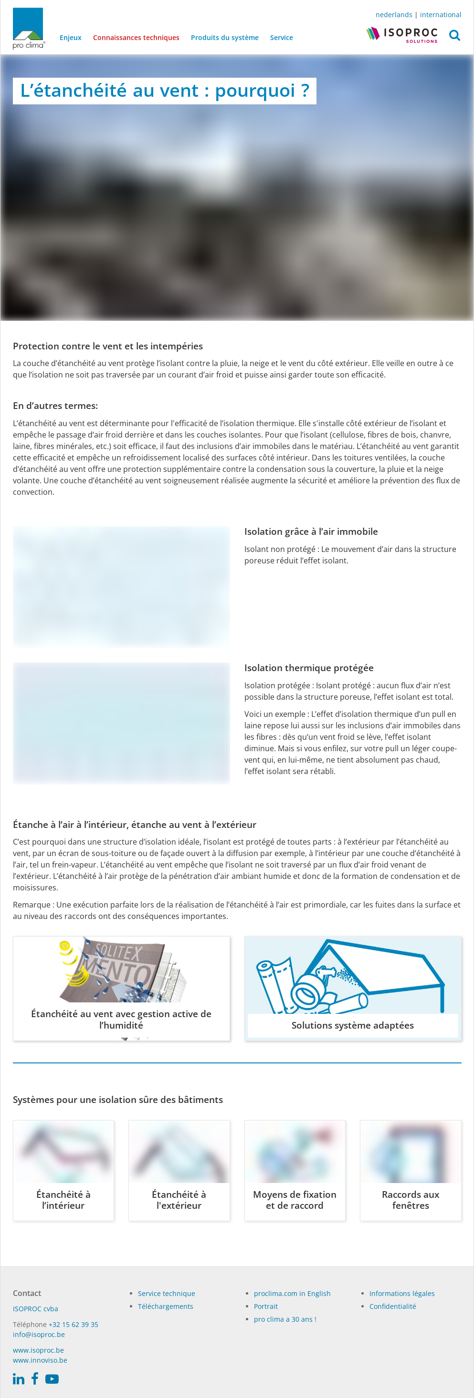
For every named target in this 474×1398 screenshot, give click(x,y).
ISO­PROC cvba (35, 1308)
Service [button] (281, 37)
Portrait (266, 1306)
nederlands (394, 14)
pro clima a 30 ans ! (285, 1319)
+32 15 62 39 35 (73, 1324)
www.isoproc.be (38, 1350)
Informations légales (402, 1293)
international (441, 14)
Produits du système (225, 37)
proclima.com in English (292, 1293)
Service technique (166, 1293)
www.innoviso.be (40, 1360)
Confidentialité (392, 1306)
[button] (454, 38)
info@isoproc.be (39, 1334)
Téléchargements (165, 1306)
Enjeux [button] (71, 37)
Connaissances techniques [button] (136, 37)
